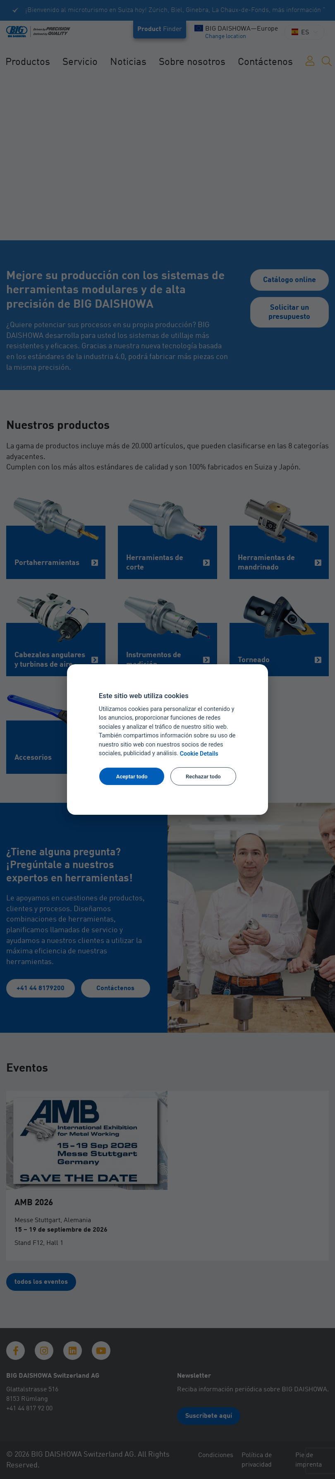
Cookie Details (199, 753)
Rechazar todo (203, 776)
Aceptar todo (132, 776)
